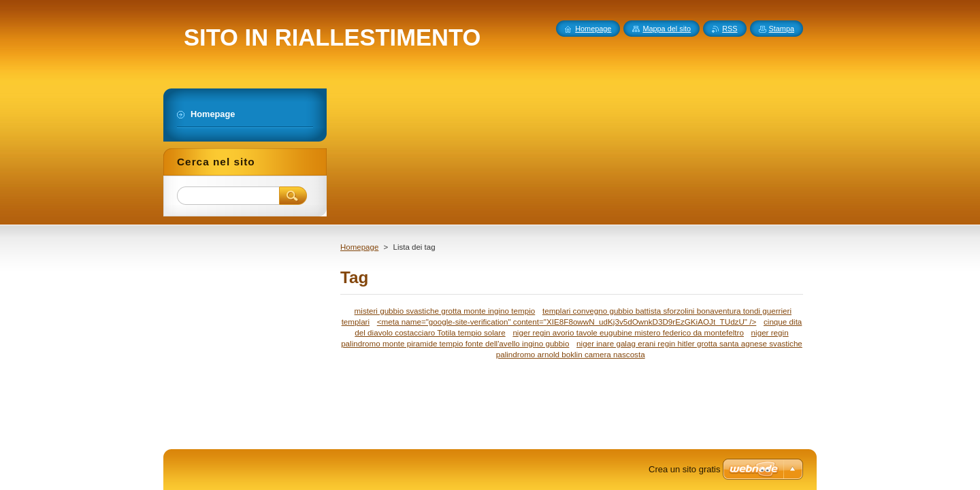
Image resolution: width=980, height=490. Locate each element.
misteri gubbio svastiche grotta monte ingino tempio (445, 310)
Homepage (359, 247)
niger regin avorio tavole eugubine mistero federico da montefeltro (628, 332)
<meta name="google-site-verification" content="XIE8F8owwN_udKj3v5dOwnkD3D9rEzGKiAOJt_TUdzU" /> (567, 321)
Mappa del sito (666, 28)
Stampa (781, 28)
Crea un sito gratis (685, 469)
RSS (729, 28)
